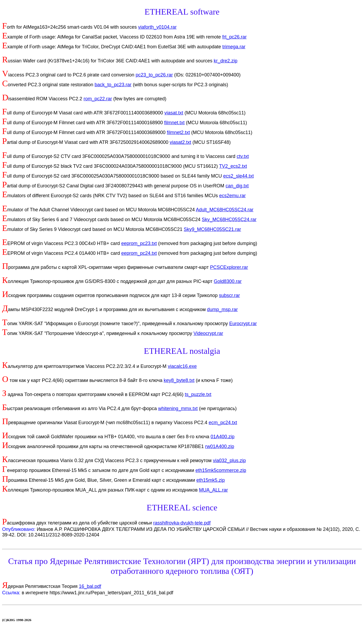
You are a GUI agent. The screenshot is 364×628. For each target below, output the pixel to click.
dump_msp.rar (222, 309)
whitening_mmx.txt (178, 408)
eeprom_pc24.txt (139, 253)
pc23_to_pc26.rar (154, 75)
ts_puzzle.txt (198, 394)
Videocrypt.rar (208, 333)
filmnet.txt (174, 122)
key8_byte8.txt (179, 380)
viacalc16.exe (182, 366)
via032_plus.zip (229, 460)
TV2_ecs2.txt (233, 166)
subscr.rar (229, 295)
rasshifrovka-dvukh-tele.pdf (182, 523)
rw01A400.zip (219, 446)
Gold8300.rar (228, 281)
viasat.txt (173, 112)
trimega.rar (233, 46)
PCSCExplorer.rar (229, 267)
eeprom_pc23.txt (139, 243)
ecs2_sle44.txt (238, 176)
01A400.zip (223, 436)
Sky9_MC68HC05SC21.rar (212, 229)
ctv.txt (243, 156)
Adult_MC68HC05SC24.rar (224, 209)
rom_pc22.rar (98, 98)
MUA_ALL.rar (213, 490)
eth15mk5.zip (210, 480)
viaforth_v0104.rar (157, 27)
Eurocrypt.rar (243, 323)
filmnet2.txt (178, 132)
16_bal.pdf (90, 586)
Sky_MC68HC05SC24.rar (229, 219)
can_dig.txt (237, 185)
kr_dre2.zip (225, 60)
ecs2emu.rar (232, 195)
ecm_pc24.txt (223, 422)
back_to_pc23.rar (113, 84)
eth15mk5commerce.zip (221, 470)
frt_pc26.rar (234, 37)
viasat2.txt (180, 142)
